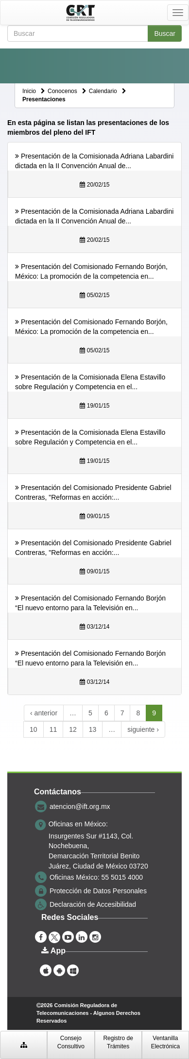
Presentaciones (44, 99)
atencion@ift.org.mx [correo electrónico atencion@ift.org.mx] (80, 806)
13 (93, 729)
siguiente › (143, 729)
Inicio (29, 91)
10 (33, 729)
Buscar (164, 33)
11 (53, 729)
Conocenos (62, 91)
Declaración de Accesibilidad (93, 904)
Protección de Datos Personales (98, 891)
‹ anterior (43, 713)
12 (73, 729)
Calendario (103, 91)
